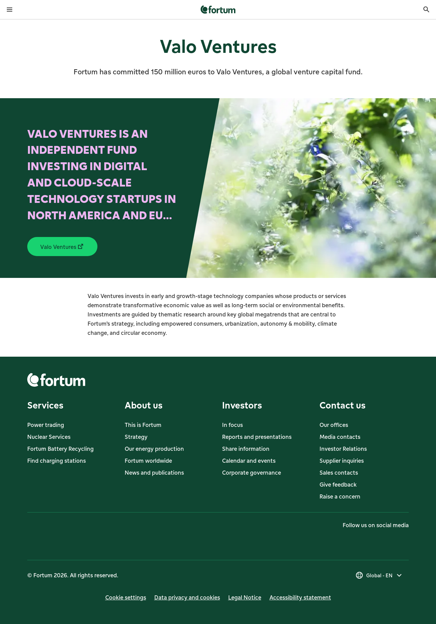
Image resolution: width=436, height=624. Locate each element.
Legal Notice (244, 597)
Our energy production (154, 448)
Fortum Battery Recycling (60, 448)
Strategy (136, 437)
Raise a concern (340, 496)
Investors (242, 405)
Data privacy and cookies (187, 597)
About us (143, 405)
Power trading (45, 425)
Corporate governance (251, 472)
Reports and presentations (257, 437)
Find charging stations (56, 460)
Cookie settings (125, 597)
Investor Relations (343, 448)
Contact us (342, 405)
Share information (245, 448)
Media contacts (340, 437)
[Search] (426, 9)
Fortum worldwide (148, 460)
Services (45, 405)
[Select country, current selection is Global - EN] (379, 575)
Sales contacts (339, 472)
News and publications (154, 472)
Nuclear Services (49, 437)
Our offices (334, 425)
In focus (232, 425)
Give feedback (338, 484)
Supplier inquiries (342, 460)
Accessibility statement (300, 597)
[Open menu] (9, 9)
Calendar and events (249, 460)
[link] (218, 9)
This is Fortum (143, 425)
